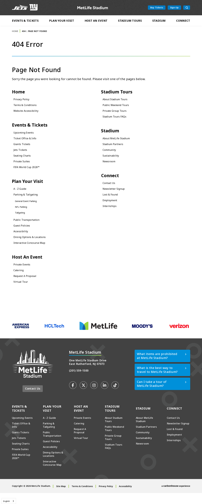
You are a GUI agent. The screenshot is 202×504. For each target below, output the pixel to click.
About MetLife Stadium (120, 146)
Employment (112, 210)
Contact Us (111, 192)
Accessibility (22, 241)
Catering (19, 281)
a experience (176, 497)
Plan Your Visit (61, 21)
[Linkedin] (104, 396)
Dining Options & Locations (34, 246)
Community (111, 157)
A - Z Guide (21, 198)
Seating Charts (24, 163)
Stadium (159, 21)
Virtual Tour (22, 293)
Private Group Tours (118, 117)
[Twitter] (83, 396)
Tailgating (21, 222)
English (6, 501)
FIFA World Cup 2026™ (30, 175)
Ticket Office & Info (27, 146)
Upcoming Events (26, 140)
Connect (183, 21)
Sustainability (113, 163)
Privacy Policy (23, 106)
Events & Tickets (25, 21)
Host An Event (96, 21)
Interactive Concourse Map (33, 252)
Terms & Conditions (28, 111)
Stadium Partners (116, 152)
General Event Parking (29, 210)
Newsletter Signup (117, 198)
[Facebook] (72, 396)
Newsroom (111, 169)
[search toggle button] (186, 8)
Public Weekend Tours (119, 111)
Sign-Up (174, 8)
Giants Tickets (23, 152)
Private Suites (23, 169)
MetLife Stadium (92, 8)
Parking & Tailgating (28, 204)
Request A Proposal (27, 287)
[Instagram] (93, 396)
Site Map (61, 497)
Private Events (23, 275)
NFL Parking (23, 216)
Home (15, 36)
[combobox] (9, 501)
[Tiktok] (115, 396)
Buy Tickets (156, 8)
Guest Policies (23, 235)
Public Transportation (29, 229)
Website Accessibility (29, 117)
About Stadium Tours (119, 106)
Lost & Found (113, 204)
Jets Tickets (21, 157)
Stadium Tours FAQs (118, 123)
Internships (111, 215)
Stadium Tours (130, 21)
